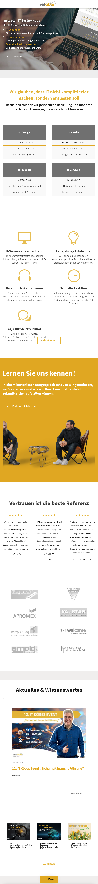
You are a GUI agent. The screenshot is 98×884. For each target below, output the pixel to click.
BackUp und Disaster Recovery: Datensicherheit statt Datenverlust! (49, 846)
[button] (14, 793)
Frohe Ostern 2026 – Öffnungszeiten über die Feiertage (79, 845)
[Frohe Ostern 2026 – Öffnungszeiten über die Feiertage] (79, 831)
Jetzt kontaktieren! (14, 56)
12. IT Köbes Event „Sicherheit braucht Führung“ (48, 768)
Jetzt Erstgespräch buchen (21, 406)
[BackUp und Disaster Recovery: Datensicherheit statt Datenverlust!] (49, 831)
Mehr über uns (49, 340)
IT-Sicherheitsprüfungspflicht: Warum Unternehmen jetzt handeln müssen (21, 846)
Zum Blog (49, 863)
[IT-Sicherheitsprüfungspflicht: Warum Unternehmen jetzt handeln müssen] (18, 831)
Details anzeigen (78, 794)
